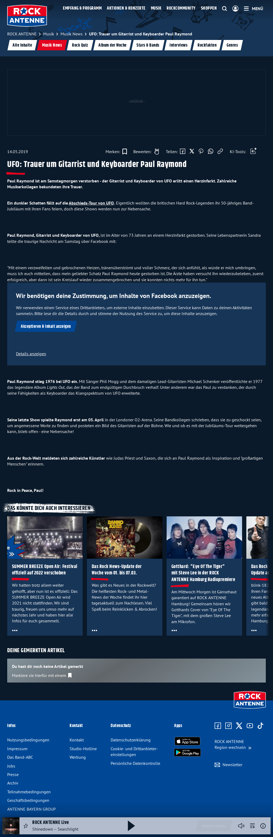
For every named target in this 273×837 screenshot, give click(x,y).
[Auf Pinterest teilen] (201, 151)
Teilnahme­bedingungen (29, 791)
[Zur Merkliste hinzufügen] (116, 151)
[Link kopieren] (220, 151)
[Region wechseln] (233, 744)
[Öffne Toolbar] (253, 151)
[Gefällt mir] (145, 151)
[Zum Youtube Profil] (249, 726)
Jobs (11, 766)
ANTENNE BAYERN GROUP (31, 809)
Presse (13, 774)
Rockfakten (207, 45)
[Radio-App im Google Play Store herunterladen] (187, 753)
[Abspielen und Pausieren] (131, 825)
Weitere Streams (214, 826)
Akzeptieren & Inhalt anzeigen (46, 326)
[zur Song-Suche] (252, 825)
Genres (232, 45)
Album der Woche (112, 45)
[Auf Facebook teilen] (182, 151)
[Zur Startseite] (250, 709)
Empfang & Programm (82, 8)
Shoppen (209, 8)
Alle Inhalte (22, 45)
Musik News (52, 45)
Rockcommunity (181, 8)
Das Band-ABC (20, 757)
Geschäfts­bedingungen (28, 800)
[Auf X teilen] (191, 151)
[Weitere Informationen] (263, 826)
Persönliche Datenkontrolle (135, 763)
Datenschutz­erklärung (131, 739)
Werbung (78, 757)
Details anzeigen (31, 353)
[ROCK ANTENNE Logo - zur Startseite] (27, 16)
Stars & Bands (147, 45)
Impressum (17, 748)
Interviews (178, 45)
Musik (156, 8)
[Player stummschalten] (241, 825)
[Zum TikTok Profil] (260, 726)
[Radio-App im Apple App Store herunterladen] (187, 741)
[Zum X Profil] (239, 726)
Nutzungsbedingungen (28, 739)
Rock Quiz (80, 45)
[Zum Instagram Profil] (228, 726)
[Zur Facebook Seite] (217, 726)
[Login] (235, 9)
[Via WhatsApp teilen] (210, 151)
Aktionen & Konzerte (126, 8)
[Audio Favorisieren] (26, 826)
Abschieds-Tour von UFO (91, 203)
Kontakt (77, 739)
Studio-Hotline (83, 748)
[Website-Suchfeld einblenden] (224, 9)
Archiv (12, 783)
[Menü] (253, 8)
